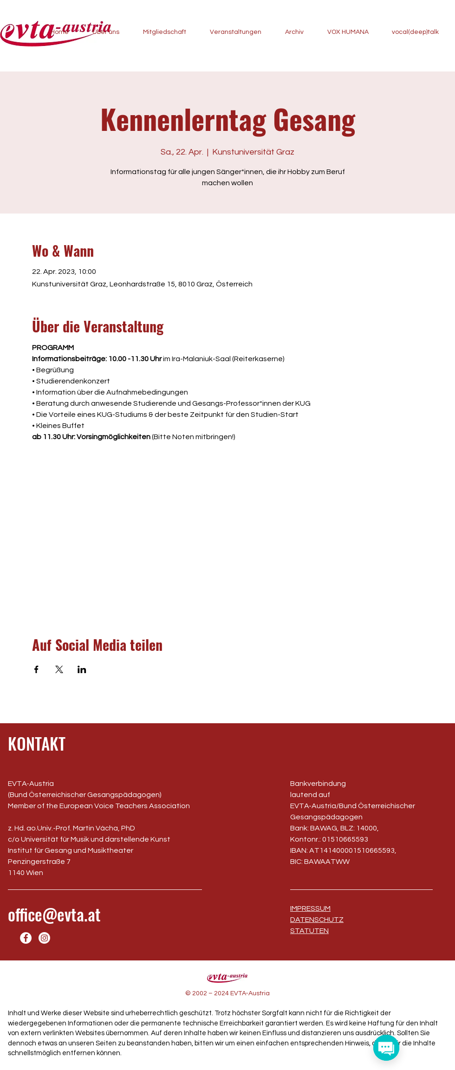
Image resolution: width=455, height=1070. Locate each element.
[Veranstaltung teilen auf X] (59, 669)
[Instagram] (44, 938)
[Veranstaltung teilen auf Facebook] (36, 669)
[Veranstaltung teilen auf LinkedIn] (82, 669)
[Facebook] (26, 938)
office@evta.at (54, 914)
